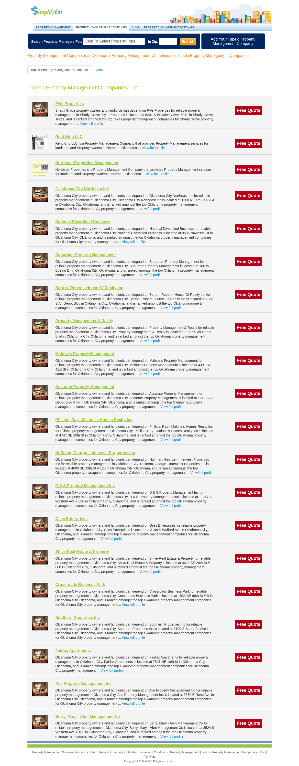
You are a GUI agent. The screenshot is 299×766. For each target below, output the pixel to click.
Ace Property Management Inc (83, 683)
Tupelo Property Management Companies (213, 55)
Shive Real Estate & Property (82, 552)
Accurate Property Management (84, 387)
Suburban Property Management (85, 255)
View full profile (91, 124)
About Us (82, 752)
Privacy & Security (111, 752)
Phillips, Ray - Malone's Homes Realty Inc (94, 420)
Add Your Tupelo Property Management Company (233, 41)
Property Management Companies (101, 27)
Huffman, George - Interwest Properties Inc (95, 453)
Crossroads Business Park (80, 585)
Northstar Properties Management (87, 163)
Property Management (51, 11)
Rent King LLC (69, 137)
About (100, 70)
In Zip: (153, 41)
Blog (135, 27)
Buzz (94, 752)
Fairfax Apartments (73, 651)
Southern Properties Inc (77, 618)
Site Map (131, 752)
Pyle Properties (69, 104)
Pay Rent (149, 756)
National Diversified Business (83, 222)
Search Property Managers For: (56, 41)
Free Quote (248, 110)
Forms (205, 752)
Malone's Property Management (84, 354)
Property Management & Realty (84, 321)
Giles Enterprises (71, 519)
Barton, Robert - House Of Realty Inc (89, 288)
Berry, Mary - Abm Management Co (87, 716)
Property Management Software (169, 27)
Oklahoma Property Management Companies (132, 55)
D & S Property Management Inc (85, 486)
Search (188, 42)
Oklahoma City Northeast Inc (82, 189)
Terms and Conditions (153, 752)
